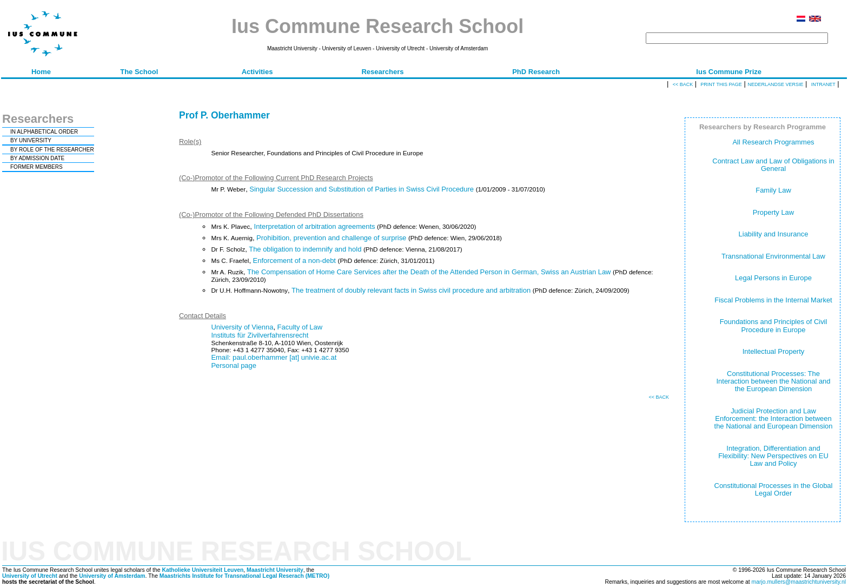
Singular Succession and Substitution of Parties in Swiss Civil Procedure (361, 189)
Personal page (233, 365)
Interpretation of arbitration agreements (314, 226)
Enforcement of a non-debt (294, 260)
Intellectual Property (773, 351)
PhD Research (536, 72)
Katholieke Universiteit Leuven (202, 570)
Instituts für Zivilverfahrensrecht (259, 335)
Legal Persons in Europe (773, 278)
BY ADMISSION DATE (37, 158)
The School (139, 72)
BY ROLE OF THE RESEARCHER (52, 150)
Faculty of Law (300, 327)
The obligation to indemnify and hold (305, 249)
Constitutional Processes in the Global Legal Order (773, 489)
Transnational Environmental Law (773, 256)
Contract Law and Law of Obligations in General (773, 165)
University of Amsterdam (112, 576)
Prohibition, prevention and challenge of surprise (331, 238)
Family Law (773, 190)
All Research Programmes (773, 142)
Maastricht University (275, 570)
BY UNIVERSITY (30, 140)
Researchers (382, 72)
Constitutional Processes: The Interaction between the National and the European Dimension (774, 381)
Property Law (773, 212)
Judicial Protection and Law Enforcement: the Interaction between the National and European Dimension (773, 419)
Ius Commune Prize (728, 72)
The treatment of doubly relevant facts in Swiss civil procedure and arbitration (411, 290)
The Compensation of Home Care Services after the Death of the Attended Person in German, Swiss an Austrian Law (429, 272)
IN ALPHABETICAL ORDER (44, 132)
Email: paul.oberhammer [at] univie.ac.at (273, 357)
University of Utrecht (29, 576)
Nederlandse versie (775, 84)
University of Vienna (242, 327)
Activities (257, 72)
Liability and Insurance (774, 234)
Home (41, 72)
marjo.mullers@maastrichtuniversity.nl (799, 582)
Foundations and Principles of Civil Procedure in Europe (773, 325)
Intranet (823, 84)
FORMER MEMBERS (36, 167)
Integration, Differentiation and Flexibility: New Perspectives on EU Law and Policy (773, 456)
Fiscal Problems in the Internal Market (773, 300)
